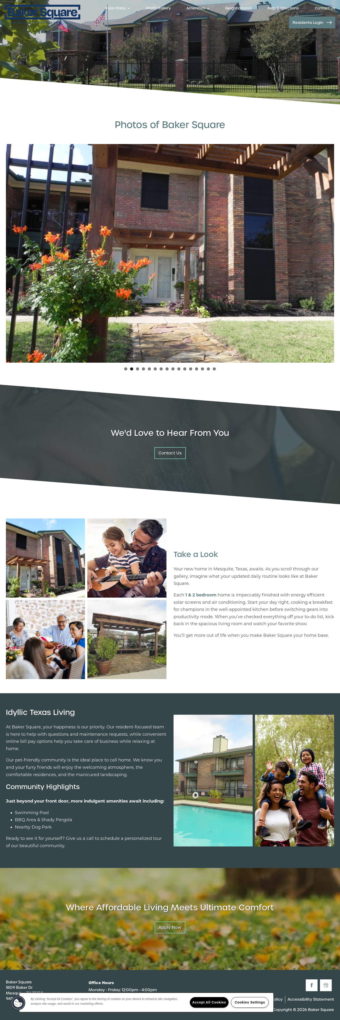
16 (214, 368)
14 (202, 368)
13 (196, 368)
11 (184, 368)
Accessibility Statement (311, 999)
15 (208, 368)
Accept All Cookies (209, 1002)
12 (190, 368)
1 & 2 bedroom (201, 595)
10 (178, 368)
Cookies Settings (250, 1002)
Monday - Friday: (105, 989)
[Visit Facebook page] (312, 985)
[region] (146, 1002)
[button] (312, 22)
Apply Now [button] (170, 927)
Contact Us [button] (170, 453)
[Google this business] (326, 985)
